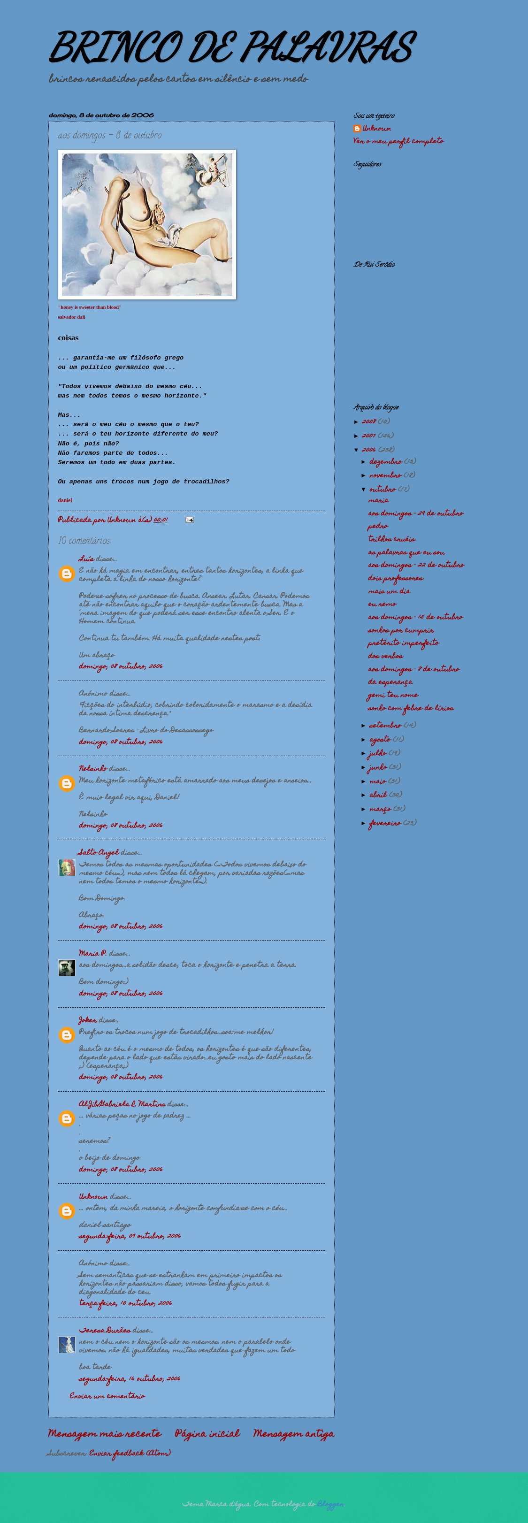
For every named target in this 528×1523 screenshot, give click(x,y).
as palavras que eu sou (406, 552)
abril (379, 795)
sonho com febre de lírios (410, 708)
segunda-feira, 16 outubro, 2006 (130, 1379)
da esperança (390, 682)
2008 (370, 422)
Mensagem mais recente (104, 1435)
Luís (86, 559)
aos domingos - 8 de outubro (413, 669)
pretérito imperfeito (403, 643)
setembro (387, 726)
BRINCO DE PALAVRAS (229, 46)
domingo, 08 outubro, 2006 (121, 666)
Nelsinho (93, 769)
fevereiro (386, 823)
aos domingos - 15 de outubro (415, 617)
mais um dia (389, 591)
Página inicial (207, 1435)
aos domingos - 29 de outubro (415, 513)
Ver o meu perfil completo (398, 141)
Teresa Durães (104, 1331)
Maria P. (93, 954)
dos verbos (385, 656)
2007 (370, 436)
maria (378, 500)
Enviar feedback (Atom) (130, 1454)
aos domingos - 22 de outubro (416, 565)
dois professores (395, 578)
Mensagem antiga (294, 1435)
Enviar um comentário (107, 1396)
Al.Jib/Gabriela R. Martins (122, 1104)
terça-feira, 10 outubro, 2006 (125, 1303)
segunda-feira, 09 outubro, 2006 (130, 1236)
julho (379, 753)
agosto (381, 740)
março (381, 809)
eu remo (382, 604)
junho (379, 767)
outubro (384, 490)
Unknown (93, 1197)
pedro (378, 526)
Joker (88, 1020)
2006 (370, 450)
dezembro (387, 462)
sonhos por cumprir (401, 630)
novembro (387, 475)
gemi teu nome (393, 695)
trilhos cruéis (391, 539)
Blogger (331, 1504)
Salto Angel (99, 853)
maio (379, 781)
